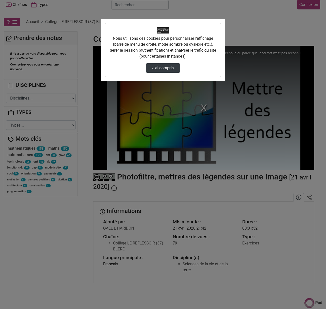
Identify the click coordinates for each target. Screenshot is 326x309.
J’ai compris (163, 68)
